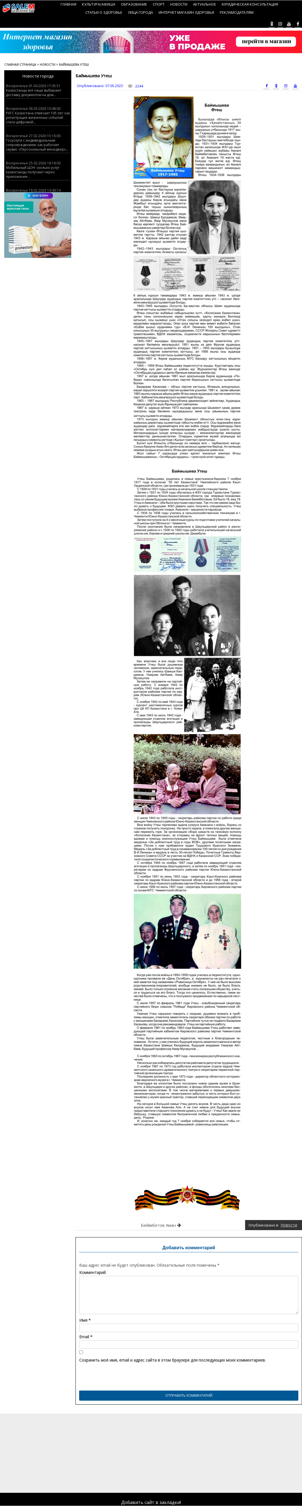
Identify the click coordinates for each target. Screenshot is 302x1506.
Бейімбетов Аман (158, 1225)
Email (85, 1336)
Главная (68, 4)
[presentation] (122, 1375)
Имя (85, 1320)
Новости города (38, 76)
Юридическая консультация (250, 4)
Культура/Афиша (98, 4)
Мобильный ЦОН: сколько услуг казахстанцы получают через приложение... (32, 172)
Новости (178, 4)
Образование (134, 4)
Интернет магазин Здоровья (186, 12)
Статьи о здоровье (103, 12)
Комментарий (92, 1272)
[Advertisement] (149, 1453)
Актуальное (204, 4)
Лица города (140, 12)
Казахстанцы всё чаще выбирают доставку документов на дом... (33, 92)
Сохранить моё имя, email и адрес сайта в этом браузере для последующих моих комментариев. (172, 1360)
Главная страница (20, 64)
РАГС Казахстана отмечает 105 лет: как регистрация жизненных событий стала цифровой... (38, 117)
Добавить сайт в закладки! (151, 1502)
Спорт (159, 4)
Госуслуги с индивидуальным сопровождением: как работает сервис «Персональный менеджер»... (37, 145)
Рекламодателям (237, 12)
